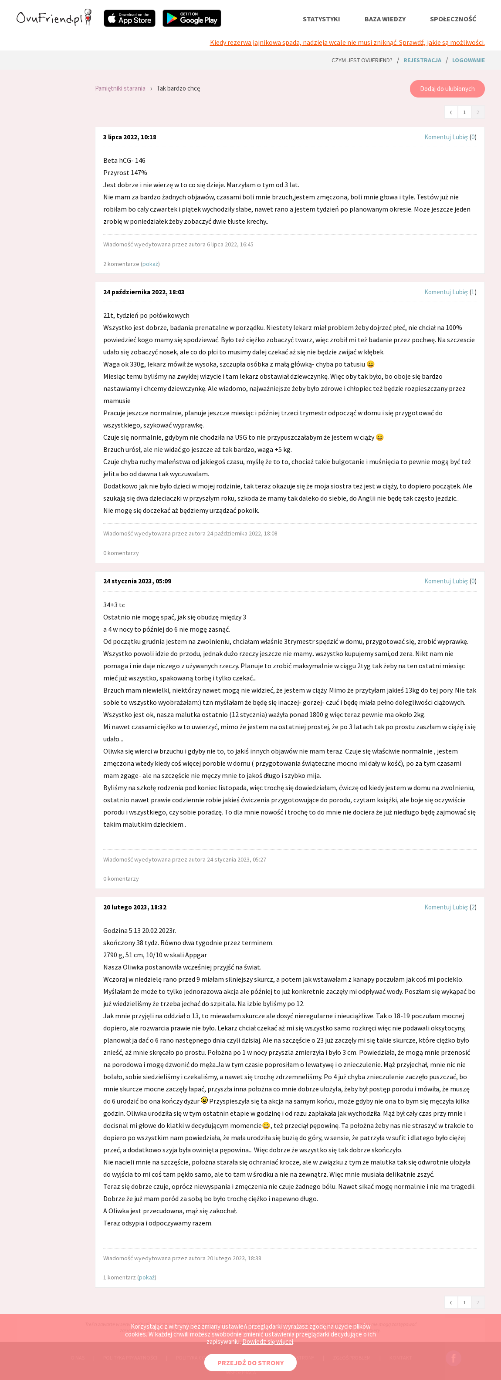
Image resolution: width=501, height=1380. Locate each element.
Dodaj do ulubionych (447, 88)
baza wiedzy (385, 18)
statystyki (321, 18)
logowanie (468, 60)
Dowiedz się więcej (267, 1341)
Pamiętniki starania (120, 88)
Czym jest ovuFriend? (362, 60)
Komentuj (437, 137)
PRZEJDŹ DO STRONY (250, 1362)
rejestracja (422, 60)
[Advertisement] (49, 191)
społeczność (453, 18)
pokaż (150, 263)
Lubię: (461, 137)
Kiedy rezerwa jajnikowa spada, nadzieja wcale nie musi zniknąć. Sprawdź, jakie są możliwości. (347, 42)
